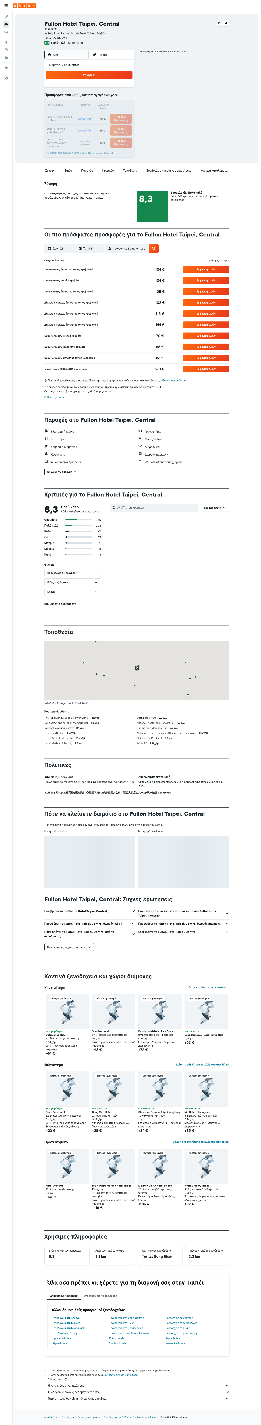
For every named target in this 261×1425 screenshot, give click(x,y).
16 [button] (124, 106)
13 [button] (98, 106)
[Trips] (6, 67)
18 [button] (81, 114)
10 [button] (72, 106)
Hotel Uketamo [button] (54, 1185)
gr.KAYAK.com (51, 1417)
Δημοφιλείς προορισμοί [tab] (64, 1295)
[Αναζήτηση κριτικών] (157, 507)
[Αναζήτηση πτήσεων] (6, 16)
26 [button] (89, 123)
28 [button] (107, 123)
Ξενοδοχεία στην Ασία (89, 1417)
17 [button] (72, 114)
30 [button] (124, 123)
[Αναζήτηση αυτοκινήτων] (6, 32)
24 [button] (72, 123)
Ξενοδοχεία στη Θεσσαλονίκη (126, 1328)
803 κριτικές (75, 43)
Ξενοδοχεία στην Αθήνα (66, 1318)
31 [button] (72, 132)
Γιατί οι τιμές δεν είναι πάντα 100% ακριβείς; (138, 1398)
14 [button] (107, 106)
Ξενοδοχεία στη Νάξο (178, 1328)
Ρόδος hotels (116, 1338)
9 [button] (124, 97)
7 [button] (107, 97)
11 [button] (81, 106)
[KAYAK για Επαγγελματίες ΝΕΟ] (6, 57)
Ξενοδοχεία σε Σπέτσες (179, 1318)
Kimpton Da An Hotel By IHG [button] (155, 1185)
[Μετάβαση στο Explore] (6, 42)
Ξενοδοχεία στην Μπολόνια (181, 1323)
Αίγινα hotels (60, 1343)
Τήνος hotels (173, 1338)
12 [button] (89, 106)
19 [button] (89, 114)
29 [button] (115, 123)
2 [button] (124, 88)
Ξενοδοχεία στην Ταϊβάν (116, 1417)
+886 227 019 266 (55, 38)
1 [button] (115, 88)
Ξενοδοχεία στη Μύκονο (66, 1323)
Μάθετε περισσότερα (173, 380)
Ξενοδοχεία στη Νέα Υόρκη (181, 1333)
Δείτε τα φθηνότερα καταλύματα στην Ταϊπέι (202, 1064)
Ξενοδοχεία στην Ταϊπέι (144, 1417)
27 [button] (98, 123)
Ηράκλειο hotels (62, 1338)
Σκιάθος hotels (117, 1343)
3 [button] (72, 97)
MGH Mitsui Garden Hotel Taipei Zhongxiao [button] (111, 1187)
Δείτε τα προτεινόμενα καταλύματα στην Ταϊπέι (201, 1141)
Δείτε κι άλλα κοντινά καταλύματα (208, 987)
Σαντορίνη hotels (175, 1343)
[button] (6, 6)
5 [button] (90, 97)
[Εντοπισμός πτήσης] (6, 49)
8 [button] (116, 97)
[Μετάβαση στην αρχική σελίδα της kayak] (24, 5)
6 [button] (98, 97)
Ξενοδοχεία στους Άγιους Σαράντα (129, 1333)
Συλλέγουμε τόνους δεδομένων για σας (138, 1392)
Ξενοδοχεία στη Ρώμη (121, 1323)
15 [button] (116, 106)
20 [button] (98, 114)
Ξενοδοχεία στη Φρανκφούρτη (126, 1318)
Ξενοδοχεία (68, 1417)
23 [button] (124, 114)
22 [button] (115, 114)
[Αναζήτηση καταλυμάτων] (6, 24)
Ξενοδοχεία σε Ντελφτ (66, 1333)
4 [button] (81, 97)
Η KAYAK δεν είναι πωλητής (138, 1385)
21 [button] (107, 114)
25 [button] (81, 123)
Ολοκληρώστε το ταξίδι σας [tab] (100, 1295)
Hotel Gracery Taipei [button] (197, 1185)
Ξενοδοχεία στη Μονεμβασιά (69, 1328)
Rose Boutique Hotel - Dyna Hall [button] (204, 1034)
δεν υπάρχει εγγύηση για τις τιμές (120, 1375)
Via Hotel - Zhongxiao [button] (197, 1112)
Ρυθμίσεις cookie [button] (54, 397)
